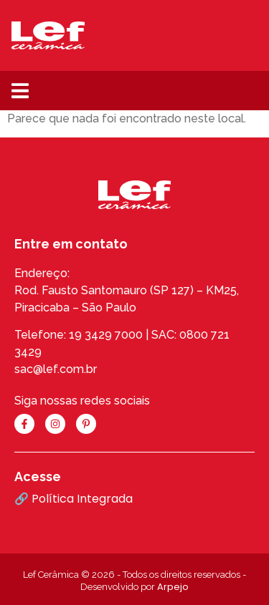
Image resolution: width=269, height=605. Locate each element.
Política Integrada (82, 498)
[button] (19, 90)
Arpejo (173, 587)
